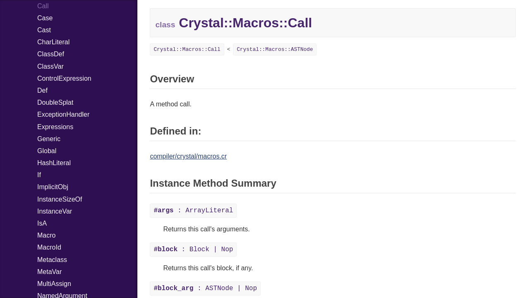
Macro (46, 235)
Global (46, 150)
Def (42, 90)
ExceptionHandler (63, 114)
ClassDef (50, 54)
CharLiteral (53, 42)
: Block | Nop (193, 249)
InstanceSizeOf (59, 199)
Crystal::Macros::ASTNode (275, 49)
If (39, 174)
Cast (44, 30)
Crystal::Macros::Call (187, 49)
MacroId (49, 247)
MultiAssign (54, 283)
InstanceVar (54, 211)
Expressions (55, 126)
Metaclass (52, 259)
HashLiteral (54, 162)
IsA (42, 223)
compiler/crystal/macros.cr (188, 156)
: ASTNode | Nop (205, 288)
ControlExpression (64, 78)
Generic (48, 138)
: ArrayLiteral (193, 210)
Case (45, 18)
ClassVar (50, 66)
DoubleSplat (55, 102)
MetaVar (49, 271)
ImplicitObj (52, 186)
